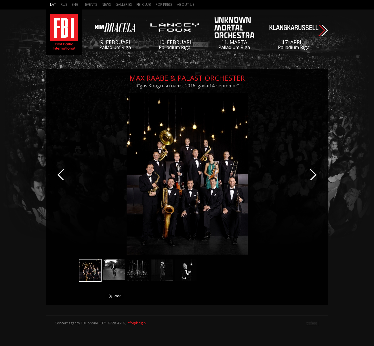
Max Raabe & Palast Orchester (187, 78)
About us (185, 4)
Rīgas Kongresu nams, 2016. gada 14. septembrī (187, 85)
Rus (64, 4)
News (106, 4)
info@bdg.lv (136, 323)
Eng (75, 4)
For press (164, 4)
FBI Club (143, 4)
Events (91, 4)
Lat (53, 4)
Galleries (123, 4)
